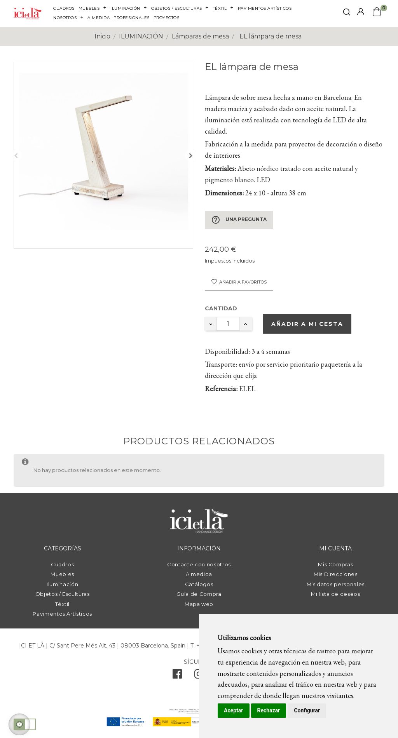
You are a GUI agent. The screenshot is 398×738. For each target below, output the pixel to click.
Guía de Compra (198, 594)
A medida (199, 574)
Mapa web (199, 604)
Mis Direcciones (336, 574)
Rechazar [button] (268, 710)
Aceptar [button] (233, 710)
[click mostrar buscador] (346, 13)
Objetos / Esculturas (62, 594)
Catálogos (199, 584)
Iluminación (62, 584)
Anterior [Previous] (16, 155)
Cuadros (62, 564)
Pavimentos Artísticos (62, 614)
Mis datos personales (336, 584)
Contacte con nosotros (199, 564)
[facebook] (177, 676)
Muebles (62, 574)
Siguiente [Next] (191, 155)
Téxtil (62, 604)
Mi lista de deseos (335, 594)
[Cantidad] (228, 324)
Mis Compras (335, 564)
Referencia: (221, 388)
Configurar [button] (307, 710)
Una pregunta (239, 220)
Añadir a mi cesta (307, 323)
